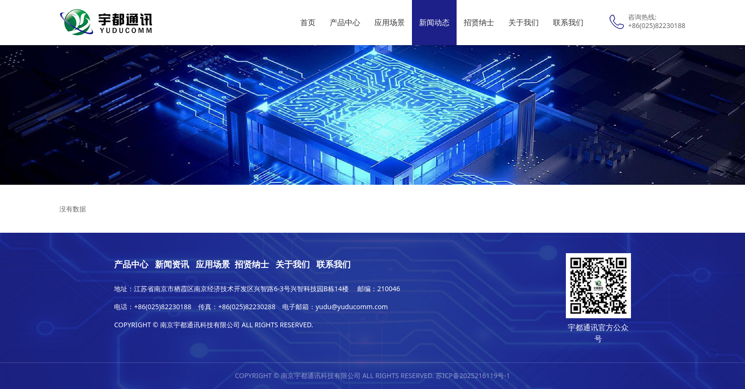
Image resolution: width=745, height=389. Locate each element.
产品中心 (345, 22)
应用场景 (389, 22)
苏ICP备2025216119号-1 (473, 375)
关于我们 (523, 22)
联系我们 (568, 22)
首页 (307, 22)
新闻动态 (434, 22)
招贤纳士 (479, 22)
